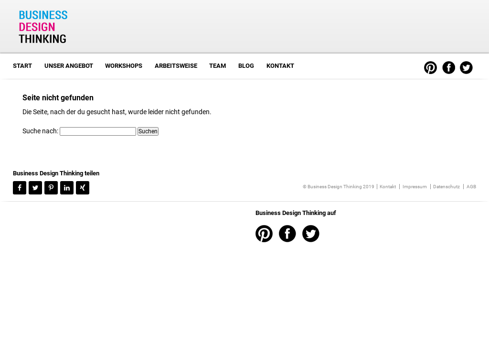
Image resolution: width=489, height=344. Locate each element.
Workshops (123, 65)
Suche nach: (40, 131)
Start (22, 65)
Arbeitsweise (176, 65)
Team (217, 65)
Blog (246, 65)
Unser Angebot (68, 65)
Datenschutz (446, 186)
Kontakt (280, 65)
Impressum (415, 186)
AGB (471, 186)
